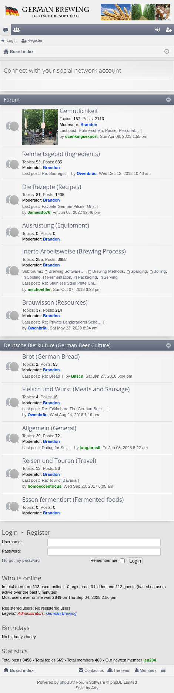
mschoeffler (39, 289)
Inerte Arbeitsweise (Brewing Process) (74, 251)
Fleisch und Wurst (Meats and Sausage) (76, 389)
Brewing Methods (108, 271)
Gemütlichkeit (79, 111)
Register (35, 40)
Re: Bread (51, 376)
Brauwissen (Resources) (54, 302)
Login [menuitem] (159, 31)
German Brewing (61, 613)
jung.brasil (90, 447)
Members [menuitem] (148, 670)
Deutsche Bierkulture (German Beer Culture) (57, 345)
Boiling (160, 271)
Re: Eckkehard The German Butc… (74, 409)
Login (12, 40)
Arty (94, 688)
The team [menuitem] (121, 670)
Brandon (88, 124)
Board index (22, 670)
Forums (7, 31)
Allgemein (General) (49, 428)
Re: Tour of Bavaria (59, 480)
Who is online (21, 578)
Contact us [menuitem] (94, 670)
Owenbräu (87, 173)
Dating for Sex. (55, 447)
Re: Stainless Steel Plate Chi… (70, 283)
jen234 (149, 660)
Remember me (107, 560)
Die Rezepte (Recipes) (51, 187)
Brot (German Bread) (51, 357)
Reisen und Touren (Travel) (59, 461)
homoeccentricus (44, 486)
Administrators (31, 613)
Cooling (33, 277)
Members (18, 31)
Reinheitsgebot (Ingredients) (61, 154)
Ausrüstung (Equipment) (55, 225)
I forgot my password (21, 560)
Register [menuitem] (170, 31)
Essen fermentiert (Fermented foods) (73, 500)
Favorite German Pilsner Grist (69, 206)
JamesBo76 (39, 212)
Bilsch (77, 376)
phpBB (66, 682)
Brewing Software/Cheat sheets (67, 271)
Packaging (87, 277)
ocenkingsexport (81, 136)
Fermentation (59, 277)
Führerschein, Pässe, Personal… (109, 130)
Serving (110, 277)
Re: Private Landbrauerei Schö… (71, 322)
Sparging (139, 271)
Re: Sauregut (54, 173)
